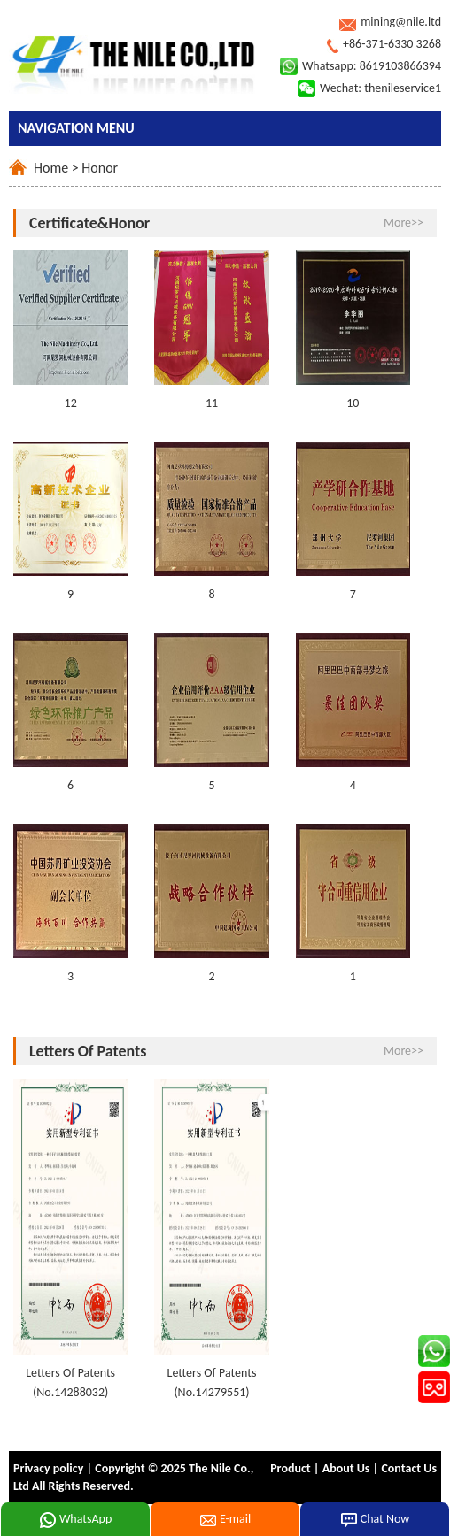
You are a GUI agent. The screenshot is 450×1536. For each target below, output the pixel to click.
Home (51, 167)
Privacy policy (48, 1468)
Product (290, 1468)
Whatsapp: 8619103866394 (371, 65)
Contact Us (409, 1468)
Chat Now (375, 1520)
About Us (346, 1468)
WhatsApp (75, 1520)
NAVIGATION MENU (76, 127)
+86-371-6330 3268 (392, 43)
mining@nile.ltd (401, 21)
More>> (403, 222)
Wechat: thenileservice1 (380, 88)
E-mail (225, 1520)
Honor (99, 167)
